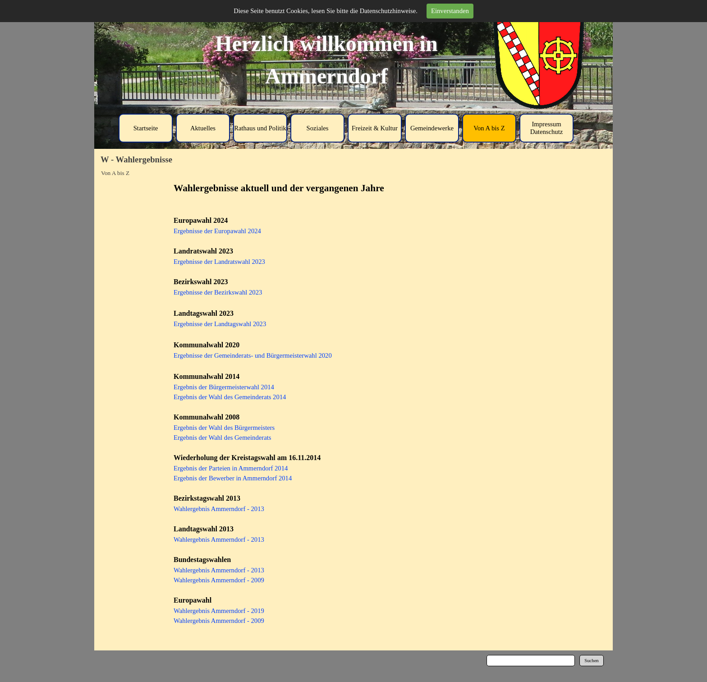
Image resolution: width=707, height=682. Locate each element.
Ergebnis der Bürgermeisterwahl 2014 (224, 387)
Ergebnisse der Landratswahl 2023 (219, 261)
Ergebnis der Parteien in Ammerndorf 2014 (231, 468)
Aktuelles (203, 128)
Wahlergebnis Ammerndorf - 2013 (219, 508)
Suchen (591, 660)
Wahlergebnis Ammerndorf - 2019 (219, 610)
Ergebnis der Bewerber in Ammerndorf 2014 (233, 478)
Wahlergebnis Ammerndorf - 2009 (219, 580)
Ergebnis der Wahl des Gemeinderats (222, 437)
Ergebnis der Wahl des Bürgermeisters (224, 427)
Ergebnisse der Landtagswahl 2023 (220, 323)
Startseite (145, 128)
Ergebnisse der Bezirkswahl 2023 (218, 292)
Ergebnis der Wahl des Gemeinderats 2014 (230, 397)
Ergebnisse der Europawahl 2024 (217, 231)
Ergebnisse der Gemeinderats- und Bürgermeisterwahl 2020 (253, 355)
